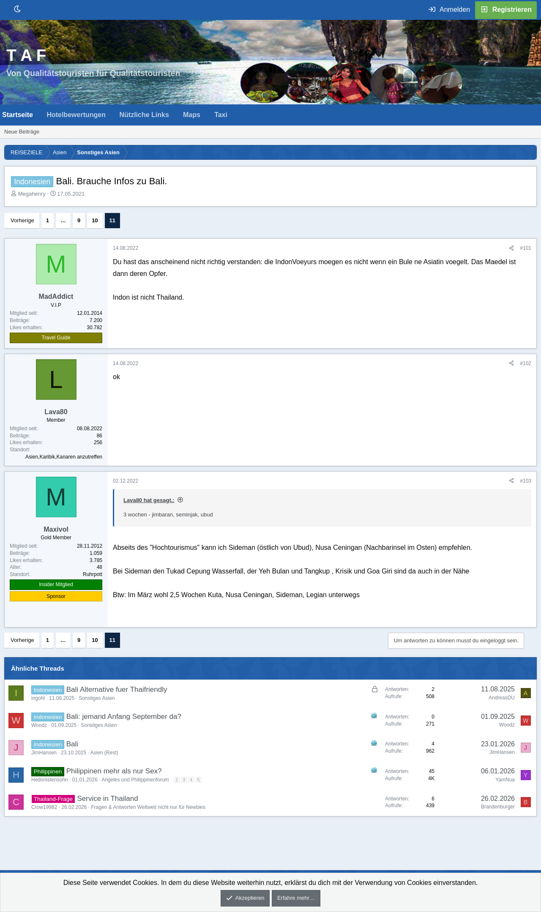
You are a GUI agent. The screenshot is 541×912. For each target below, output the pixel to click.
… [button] (63, 220)
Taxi (220, 114)
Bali (72, 744)
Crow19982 (44, 807)
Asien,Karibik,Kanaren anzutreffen (63, 457)
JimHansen (44, 753)
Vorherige (22, 220)
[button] (40, 115)
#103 (525, 481)
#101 (525, 248)
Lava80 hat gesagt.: (149, 500)
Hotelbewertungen (76, 114)
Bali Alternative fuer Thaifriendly (116, 689)
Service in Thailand (107, 799)
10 (95, 220)
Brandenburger (498, 807)
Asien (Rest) (104, 753)
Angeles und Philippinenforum (135, 780)
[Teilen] (511, 248)
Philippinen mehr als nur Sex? (114, 771)
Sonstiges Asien (97, 698)
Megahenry (32, 194)
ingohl (38, 698)
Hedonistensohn (49, 780)
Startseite (17, 114)
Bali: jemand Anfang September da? (123, 717)
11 (112, 220)
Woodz (39, 725)
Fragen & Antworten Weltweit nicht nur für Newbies (148, 807)
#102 (525, 363)
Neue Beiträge (21, 131)
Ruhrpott (92, 574)
